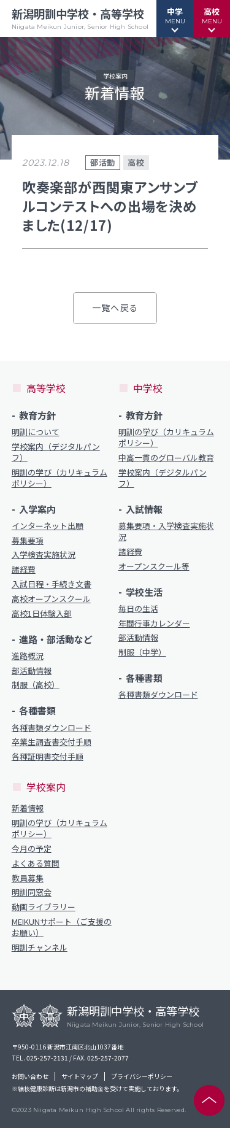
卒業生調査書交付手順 (51, 741)
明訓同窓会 (32, 892)
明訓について (35, 432)
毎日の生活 (138, 608)
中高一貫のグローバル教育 (166, 457)
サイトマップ (79, 1076)
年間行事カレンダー (154, 623)
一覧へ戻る (115, 307)
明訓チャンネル (39, 947)
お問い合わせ (30, 1076)
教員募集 (28, 878)
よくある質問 (35, 863)
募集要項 (28, 540)
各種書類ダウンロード (51, 727)
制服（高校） (35, 684)
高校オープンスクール (51, 599)
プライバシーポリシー (141, 1076)
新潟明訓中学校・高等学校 (80, 18)
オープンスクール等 (154, 566)
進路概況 (28, 656)
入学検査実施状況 (43, 554)
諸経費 (24, 569)
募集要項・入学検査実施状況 (166, 531)
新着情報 (28, 808)
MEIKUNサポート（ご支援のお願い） (62, 927)
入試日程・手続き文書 (51, 584)
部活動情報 (32, 670)
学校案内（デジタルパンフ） (56, 452)
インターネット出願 (47, 525)
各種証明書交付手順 (47, 756)
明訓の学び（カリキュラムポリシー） (59, 478)
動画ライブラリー (43, 907)
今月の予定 (32, 848)
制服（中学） (142, 652)
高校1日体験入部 (42, 613)
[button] (174, 18)
